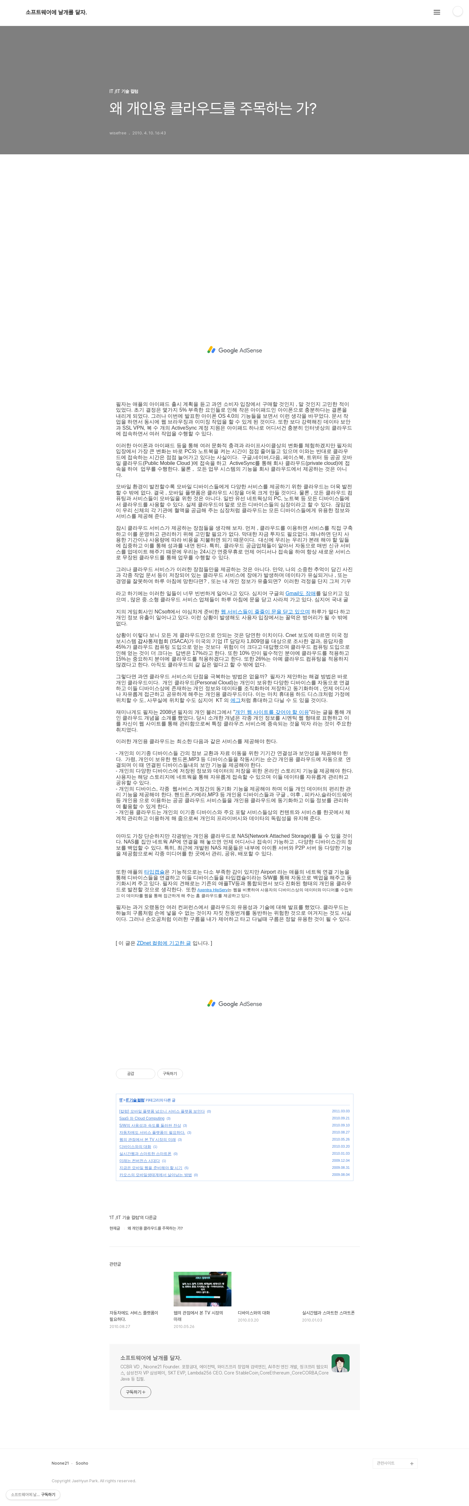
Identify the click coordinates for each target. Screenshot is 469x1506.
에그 (235, 700)
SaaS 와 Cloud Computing (142, 1118)
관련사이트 (386, 1463)
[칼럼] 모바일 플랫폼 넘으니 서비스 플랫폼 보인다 (162, 1111)
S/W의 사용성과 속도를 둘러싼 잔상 (150, 1125)
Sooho (82, 1463)
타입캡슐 (154, 872)
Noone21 (60, 1463)
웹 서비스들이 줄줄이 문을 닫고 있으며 (265, 611)
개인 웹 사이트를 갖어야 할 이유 (272, 712)
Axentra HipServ (212, 890)
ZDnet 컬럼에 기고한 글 (164, 943)
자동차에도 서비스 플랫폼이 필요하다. (152, 1132)
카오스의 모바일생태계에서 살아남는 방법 (155, 1175)
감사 (143, 641)
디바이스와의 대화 (135, 1146)
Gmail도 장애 (300, 593)
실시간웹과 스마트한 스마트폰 (145, 1153)
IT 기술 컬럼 (135, 1100)
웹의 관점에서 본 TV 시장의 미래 (147, 1139)
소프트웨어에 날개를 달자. (56, 12)
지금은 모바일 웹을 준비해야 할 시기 (151, 1168)
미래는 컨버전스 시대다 (139, 1161)
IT (121, 1100)
